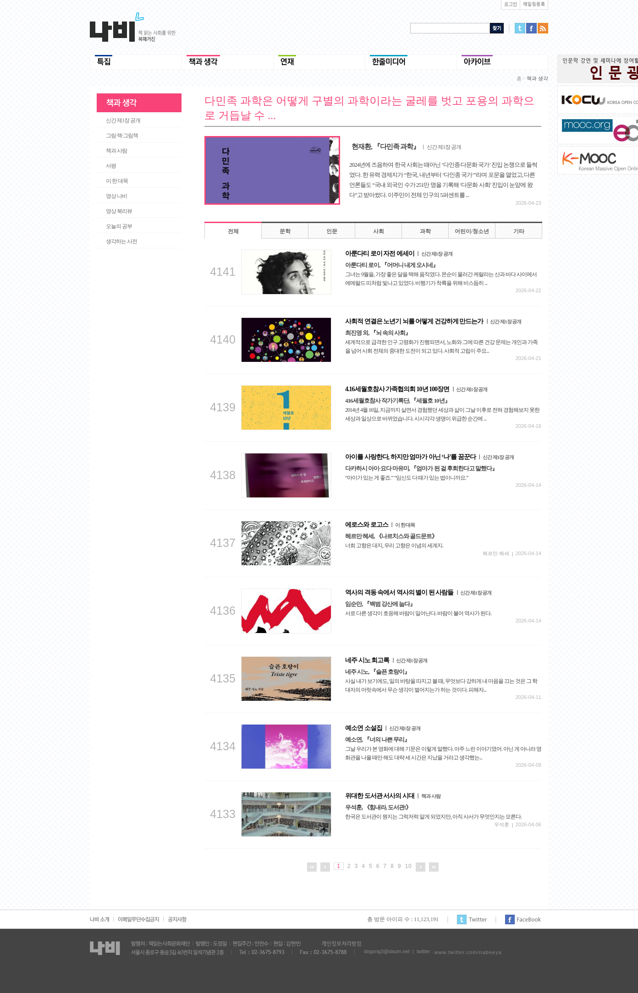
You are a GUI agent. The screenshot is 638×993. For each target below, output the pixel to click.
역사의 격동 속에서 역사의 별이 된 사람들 (418, 592)
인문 (331, 231)
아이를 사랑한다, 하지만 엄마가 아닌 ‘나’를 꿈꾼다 (429, 456)
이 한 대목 (117, 181)
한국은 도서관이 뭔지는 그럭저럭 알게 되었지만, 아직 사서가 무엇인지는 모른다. (433, 816)
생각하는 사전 (121, 241)
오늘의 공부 (119, 226)
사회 (378, 231)
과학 (425, 231)
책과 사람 (116, 150)
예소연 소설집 (382, 728)
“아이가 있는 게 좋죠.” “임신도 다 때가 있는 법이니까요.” (406, 478)
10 (408, 866)
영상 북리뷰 (119, 211)
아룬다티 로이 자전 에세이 (398, 253)
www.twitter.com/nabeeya (467, 952)
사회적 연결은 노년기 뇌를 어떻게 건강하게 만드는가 (433, 321)
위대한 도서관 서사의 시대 (392, 795)
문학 (285, 231)
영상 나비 (116, 196)
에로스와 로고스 (380, 524)
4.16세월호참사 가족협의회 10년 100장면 (416, 389)
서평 (111, 166)
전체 (233, 231)
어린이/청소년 (472, 231)
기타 (518, 231)
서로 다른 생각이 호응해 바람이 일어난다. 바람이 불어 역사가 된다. (418, 613)
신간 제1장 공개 (123, 120)
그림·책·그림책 (122, 135)
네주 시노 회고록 (386, 660)
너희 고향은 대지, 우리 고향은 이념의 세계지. (394, 545)
